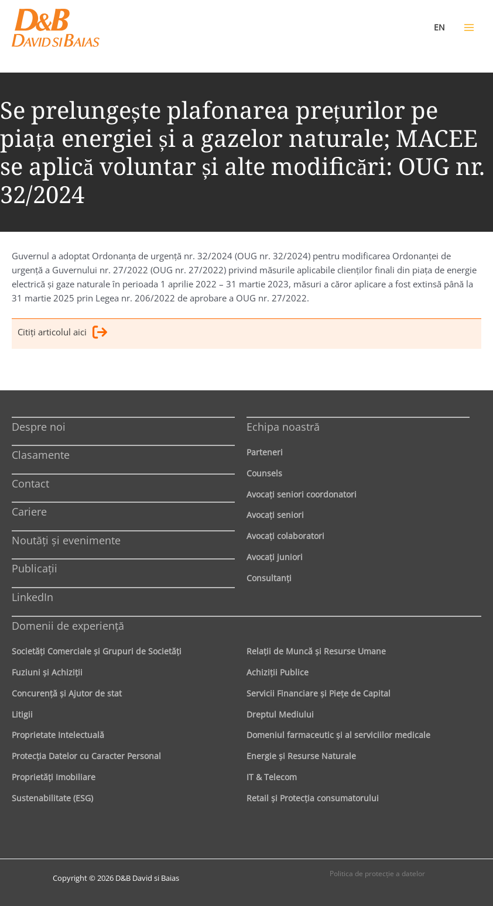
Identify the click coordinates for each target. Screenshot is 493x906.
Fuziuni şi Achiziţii (47, 672)
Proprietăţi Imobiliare (53, 777)
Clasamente (41, 455)
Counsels (264, 473)
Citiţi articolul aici (62, 334)
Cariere (29, 512)
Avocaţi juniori (274, 556)
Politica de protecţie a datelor (377, 873)
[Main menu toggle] (469, 27)
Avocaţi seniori (275, 514)
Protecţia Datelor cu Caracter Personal (86, 755)
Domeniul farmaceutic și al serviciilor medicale (338, 734)
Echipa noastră (283, 427)
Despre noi (39, 427)
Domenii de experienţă (68, 626)
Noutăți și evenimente (66, 540)
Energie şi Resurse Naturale (301, 755)
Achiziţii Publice (277, 672)
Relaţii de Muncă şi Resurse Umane (316, 651)
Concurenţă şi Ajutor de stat (67, 693)
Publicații (34, 568)
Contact (30, 483)
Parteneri (264, 452)
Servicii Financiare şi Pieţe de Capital (318, 693)
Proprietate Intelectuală (58, 734)
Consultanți (269, 578)
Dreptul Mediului (280, 714)
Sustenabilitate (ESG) (52, 798)
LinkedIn (32, 597)
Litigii (22, 714)
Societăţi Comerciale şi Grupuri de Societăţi (97, 651)
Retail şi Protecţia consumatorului (312, 798)
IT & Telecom (271, 777)
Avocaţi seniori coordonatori (301, 494)
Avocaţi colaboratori (285, 535)
